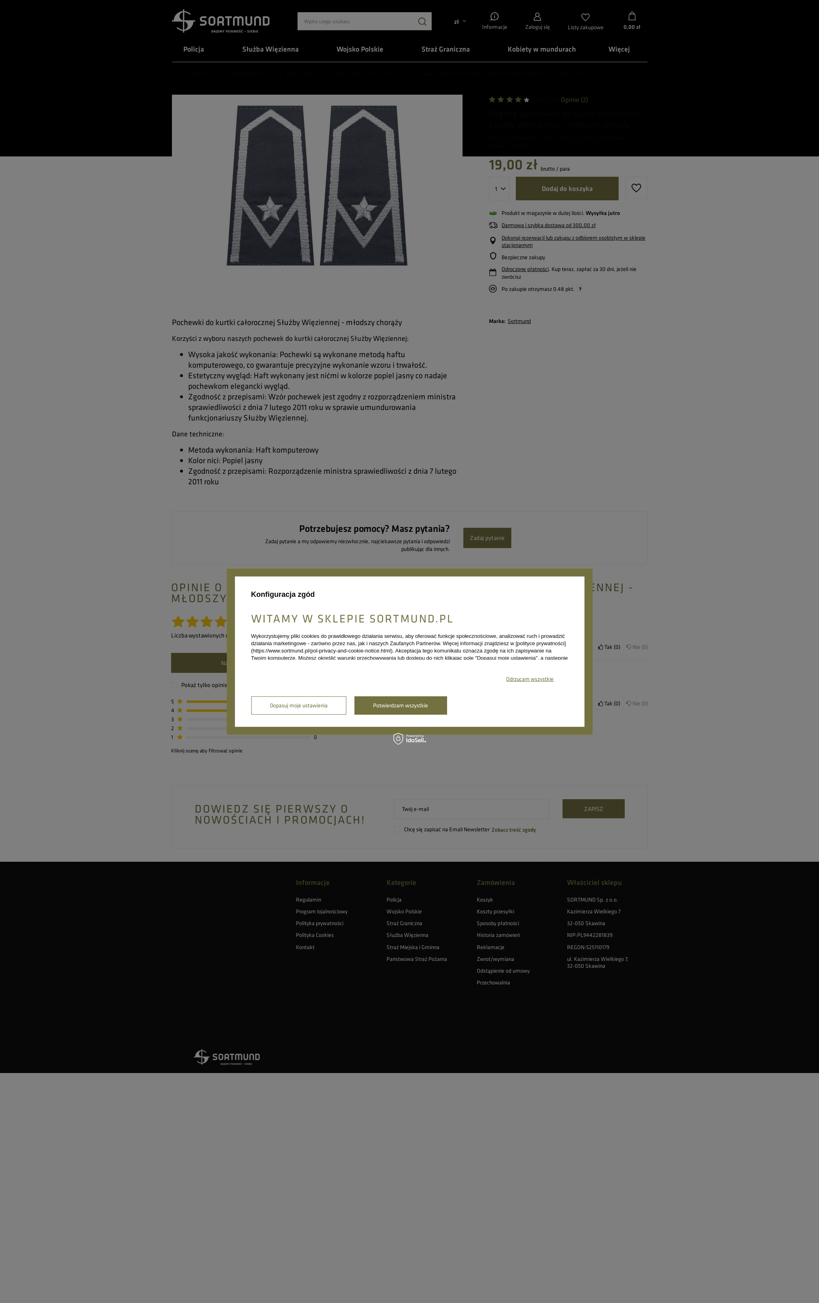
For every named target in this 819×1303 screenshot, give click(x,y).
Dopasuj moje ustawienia (299, 705)
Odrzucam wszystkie (530, 679)
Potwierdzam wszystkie (400, 705)
